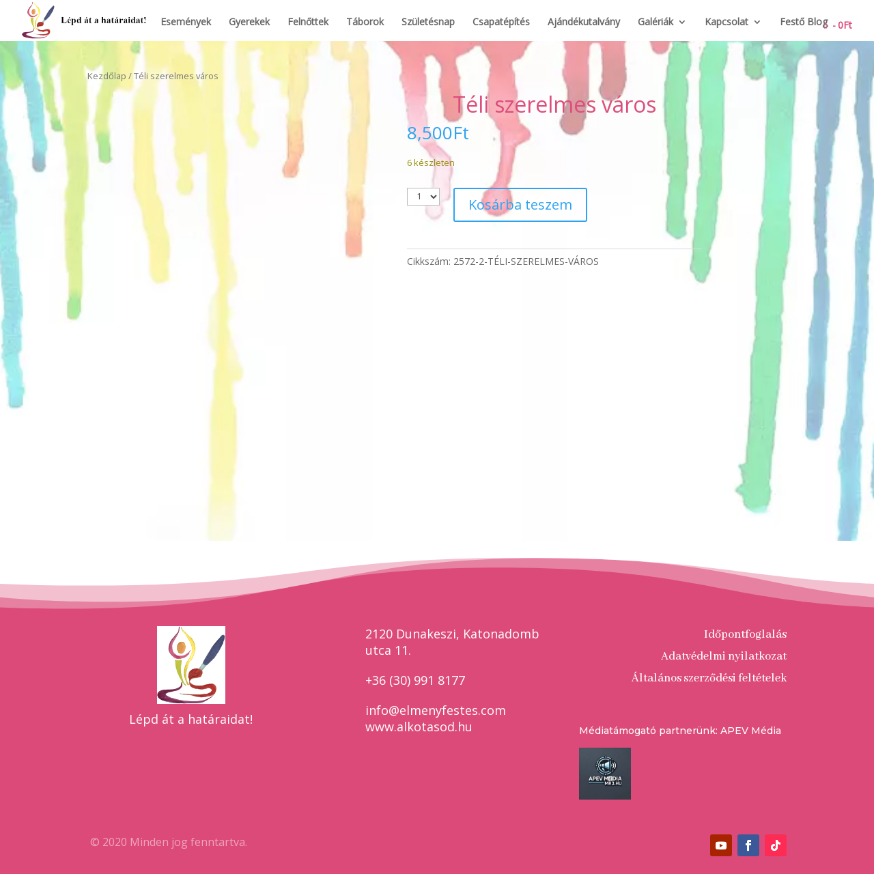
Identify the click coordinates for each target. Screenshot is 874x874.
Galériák (655, 22)
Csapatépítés (501, 22)
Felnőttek (307, 22)
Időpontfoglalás (745, 635)
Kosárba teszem (520, 204)
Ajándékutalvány (584, 22)
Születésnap (428, 22)
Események (185, 22)
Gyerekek (249, 22)
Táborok (365, 22)
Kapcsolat (726, 22)
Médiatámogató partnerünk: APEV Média (680, 730)
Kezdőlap (106, 76)
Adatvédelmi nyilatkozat (724, 656)
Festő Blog (804, 22)
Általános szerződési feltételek (709, 678)
